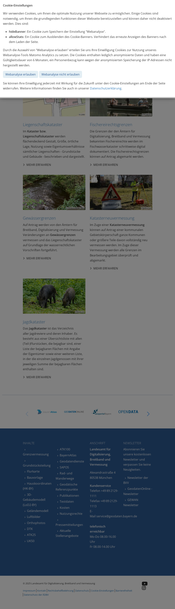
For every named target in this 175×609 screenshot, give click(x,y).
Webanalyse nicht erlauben (60, 74)
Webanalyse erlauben (20, 74)
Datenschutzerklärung (105, 88)
